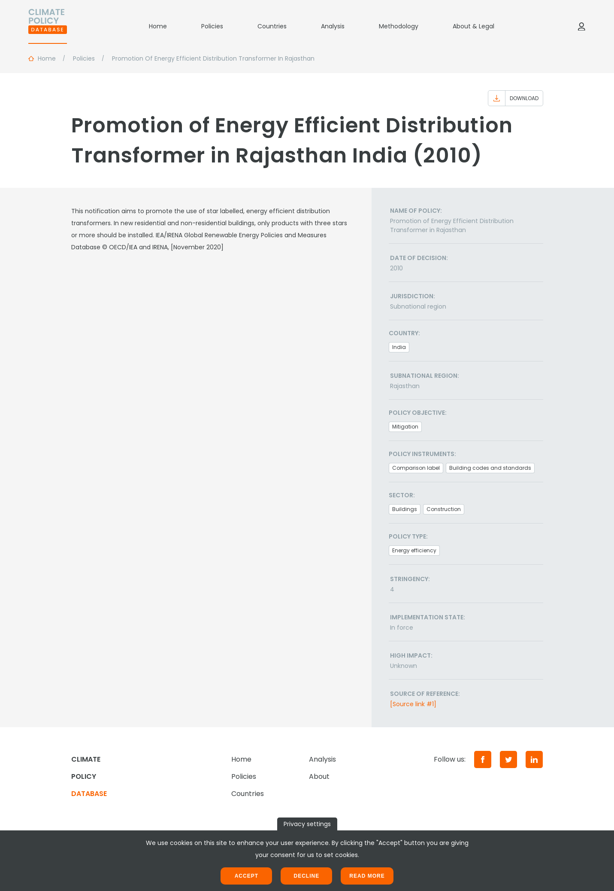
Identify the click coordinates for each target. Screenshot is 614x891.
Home (158, 26)
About (319, 776)
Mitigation (405, 426)
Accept (246, 876)
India (399, 347)
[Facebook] (482, 759)
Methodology (398, 26)
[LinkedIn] (534, 759)
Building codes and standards (490, 468)
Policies (212, 26)
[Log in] (581, 26)
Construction (443, 509)
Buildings (404, 509)
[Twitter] (508, 759)
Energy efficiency (414, 550)
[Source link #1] (413, 704)
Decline (306, 876)
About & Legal (473, 26)
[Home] (47, 26)
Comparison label (416, 468)
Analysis (333, 26)
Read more (366, 876)
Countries (272, 26)
